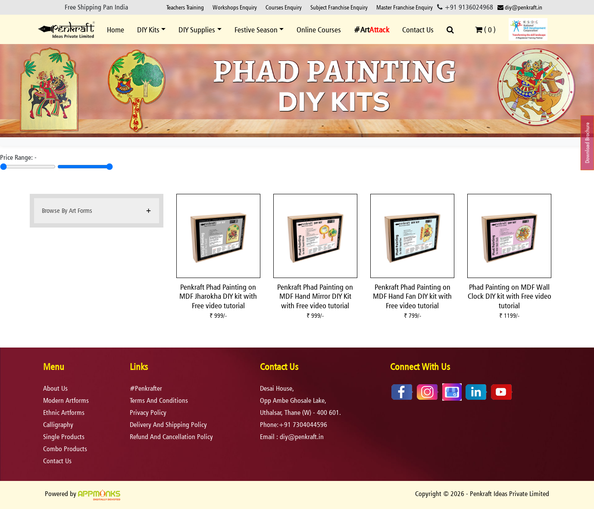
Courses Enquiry (284, 7)
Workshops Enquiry (235, 7)
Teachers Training (185, 7)
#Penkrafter (146, 388)
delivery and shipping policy (168, 424)
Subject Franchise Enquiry (339, 7)
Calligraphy (58, 424)
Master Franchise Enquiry (404, 7)
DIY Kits (148, 29)
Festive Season (256, 29)
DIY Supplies (196, 29)
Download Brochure (587, 142)
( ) (485, 29)
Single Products (63, 437)
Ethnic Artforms (63, 412)
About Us (55, 388)
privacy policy (148, 412)
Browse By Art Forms (67, 210)
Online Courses (319, 29)
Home (115, 29)
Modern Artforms (66, 400)
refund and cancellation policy (171, 437)
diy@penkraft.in (519, 7)
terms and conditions (159, 400)
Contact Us (418, 29)
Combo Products (65, 449)
